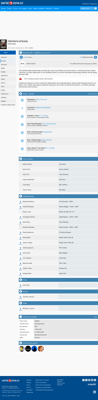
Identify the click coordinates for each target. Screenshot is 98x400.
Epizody (3, 61)
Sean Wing (26, 222)
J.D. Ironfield (27, 258)
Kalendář (41, 8)
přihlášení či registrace (89, 4)
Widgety (3, 101)
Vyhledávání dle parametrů (44, 390)
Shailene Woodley (28, 227)
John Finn (26, 174)
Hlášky (3, 68)
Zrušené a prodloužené (43, 387)
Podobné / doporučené (8, 105)
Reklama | (5, 392)
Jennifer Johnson (28, 297)
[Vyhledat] (95, 8)
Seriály (3, 8)
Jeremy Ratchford (28, 179)
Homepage (60, 380)
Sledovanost (4, 94)
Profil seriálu (11, 48)
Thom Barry (26, 185)
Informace (4, 57)
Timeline (56, 8)
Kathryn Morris (27, 164)
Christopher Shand (29, 217)
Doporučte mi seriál (42, 380)
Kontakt (15, 392)
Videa (2, 86)
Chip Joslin (26, 253)
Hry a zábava (22, 8)
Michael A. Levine (28, 308)
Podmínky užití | (6, 391)
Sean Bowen (26, 237)
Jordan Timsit (27, 268)
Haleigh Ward (27, 273)
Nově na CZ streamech (43, 385)
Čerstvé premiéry (41, 382)
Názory (3, 83)
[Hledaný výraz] (88, 8)
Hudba (35, 8)
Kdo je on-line (61, 383)
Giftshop (59, 381)
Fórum (15, 8)
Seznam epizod (20, 48)
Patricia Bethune (28, 232)
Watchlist (49, 8)
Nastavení (60, 385)
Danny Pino (26, 169)
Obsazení (4, 64)
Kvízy (30, 8)
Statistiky (3, 97)
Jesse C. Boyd (27, 242)
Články (9, 8)
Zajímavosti (4, 75)
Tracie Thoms (27, 190)
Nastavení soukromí (17, 391)
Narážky (3, 72)
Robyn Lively (27, 212)
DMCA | (10, 392)
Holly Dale (26, 285)
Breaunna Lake (27, 263)
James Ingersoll (28, 248)
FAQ (19, 392)
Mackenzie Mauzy (28, 201)
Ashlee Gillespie (28, 207)
